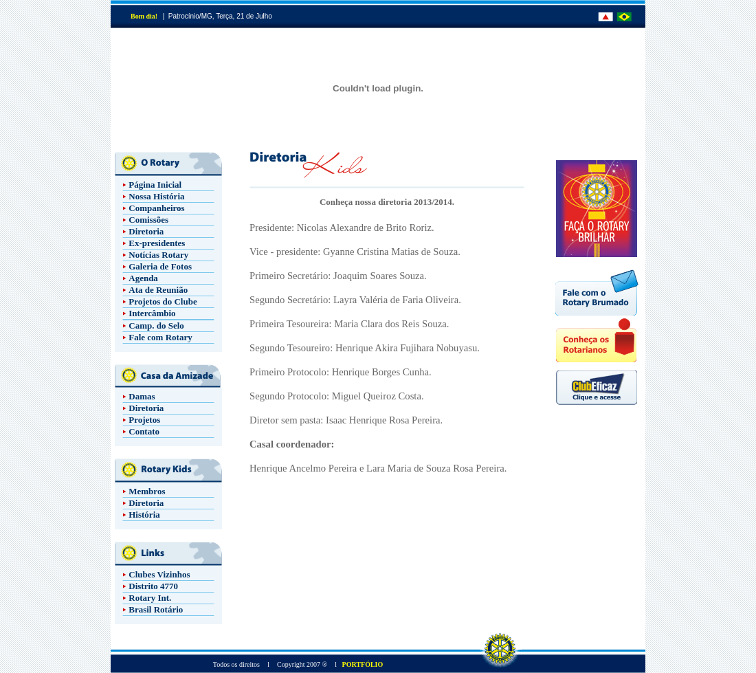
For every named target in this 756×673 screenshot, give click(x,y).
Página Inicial (155, 184)
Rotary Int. (150, 598)
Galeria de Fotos (160, 266)
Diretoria (146, 231)
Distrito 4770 (153, 586)
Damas (142, 396)
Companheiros (156, 208)
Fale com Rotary (160, 337)
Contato (144, 431)
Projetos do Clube (163, 301)
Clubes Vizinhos (159, 574)
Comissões (148, 219)
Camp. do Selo (156, 325)
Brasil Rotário (156, 609)
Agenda (143, 278)
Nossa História (156, 196)
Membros (147, 491)
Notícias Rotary (158, 255)
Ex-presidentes (157, 243)
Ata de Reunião (158, 290)
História (144, 514)
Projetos (144, 420)
